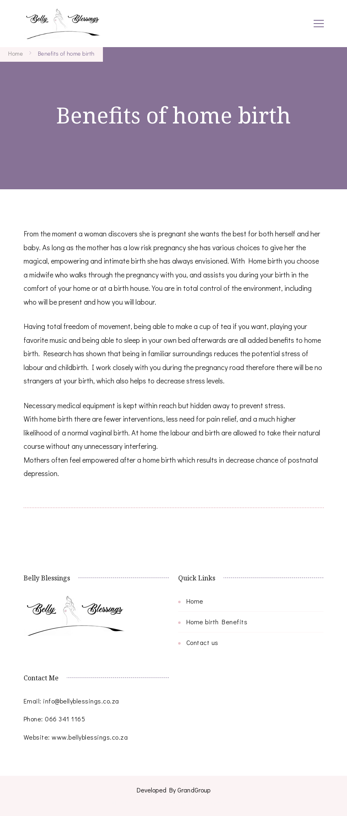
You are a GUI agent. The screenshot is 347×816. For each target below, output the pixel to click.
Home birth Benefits (217, 621)
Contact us (202, 642)
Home (194, 601)
